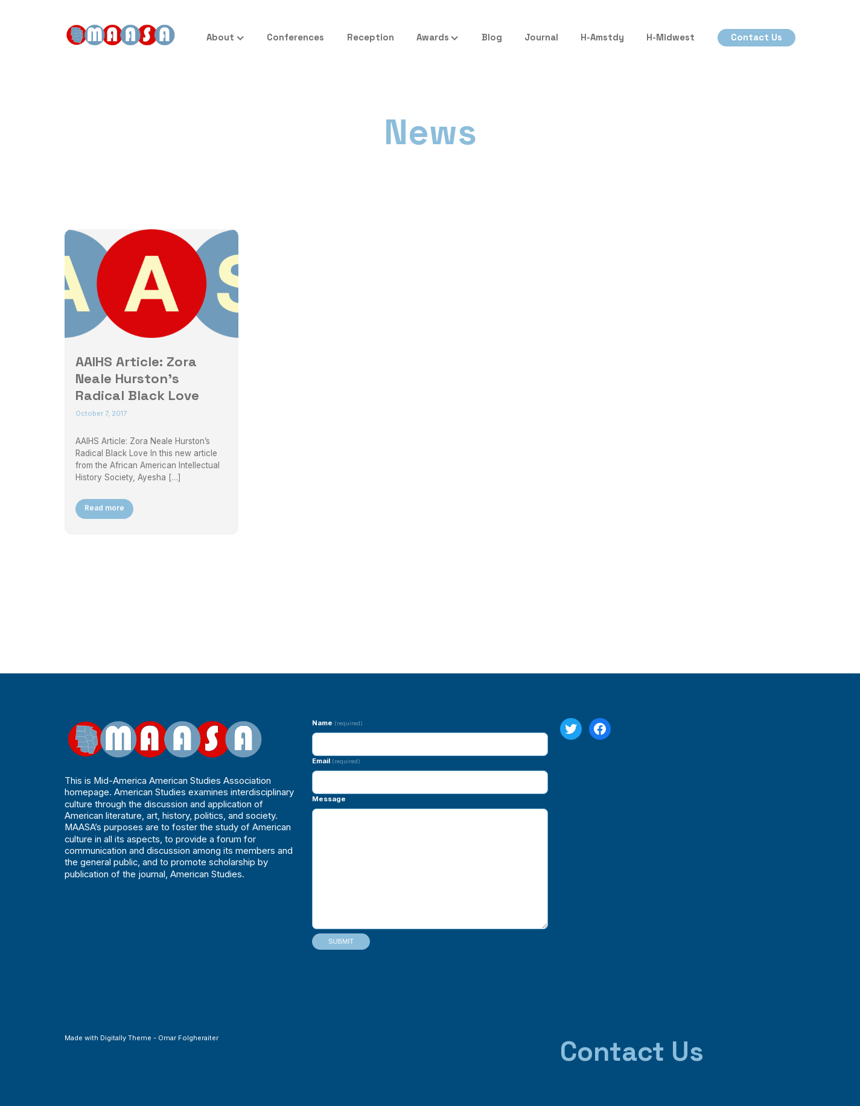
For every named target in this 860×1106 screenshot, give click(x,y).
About (220, 37)
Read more (104, 508)
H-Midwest (670, 37)
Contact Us (756, 37)
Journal (541, 37)
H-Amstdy (602, 37)
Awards (432, 37)
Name (337, 723)
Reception (370, 37)
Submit (341, 941)
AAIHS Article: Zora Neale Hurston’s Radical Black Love (137, 378)
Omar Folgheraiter (188, 1038)
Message (329, 799)
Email (336, 761)
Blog (492, 37)
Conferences (295, 37)
